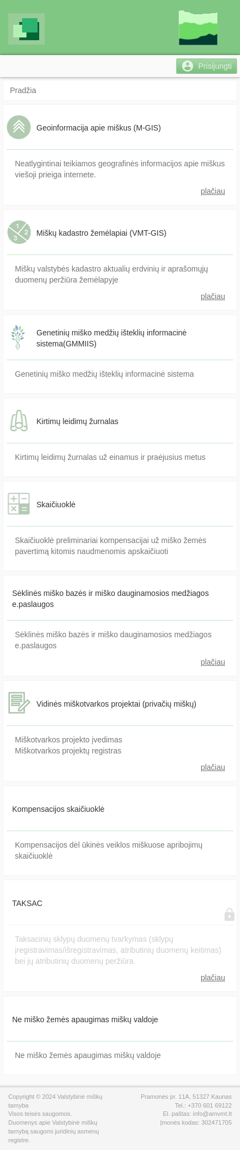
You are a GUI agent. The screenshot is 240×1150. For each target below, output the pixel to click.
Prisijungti (215, 66)
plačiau (213, 191)
